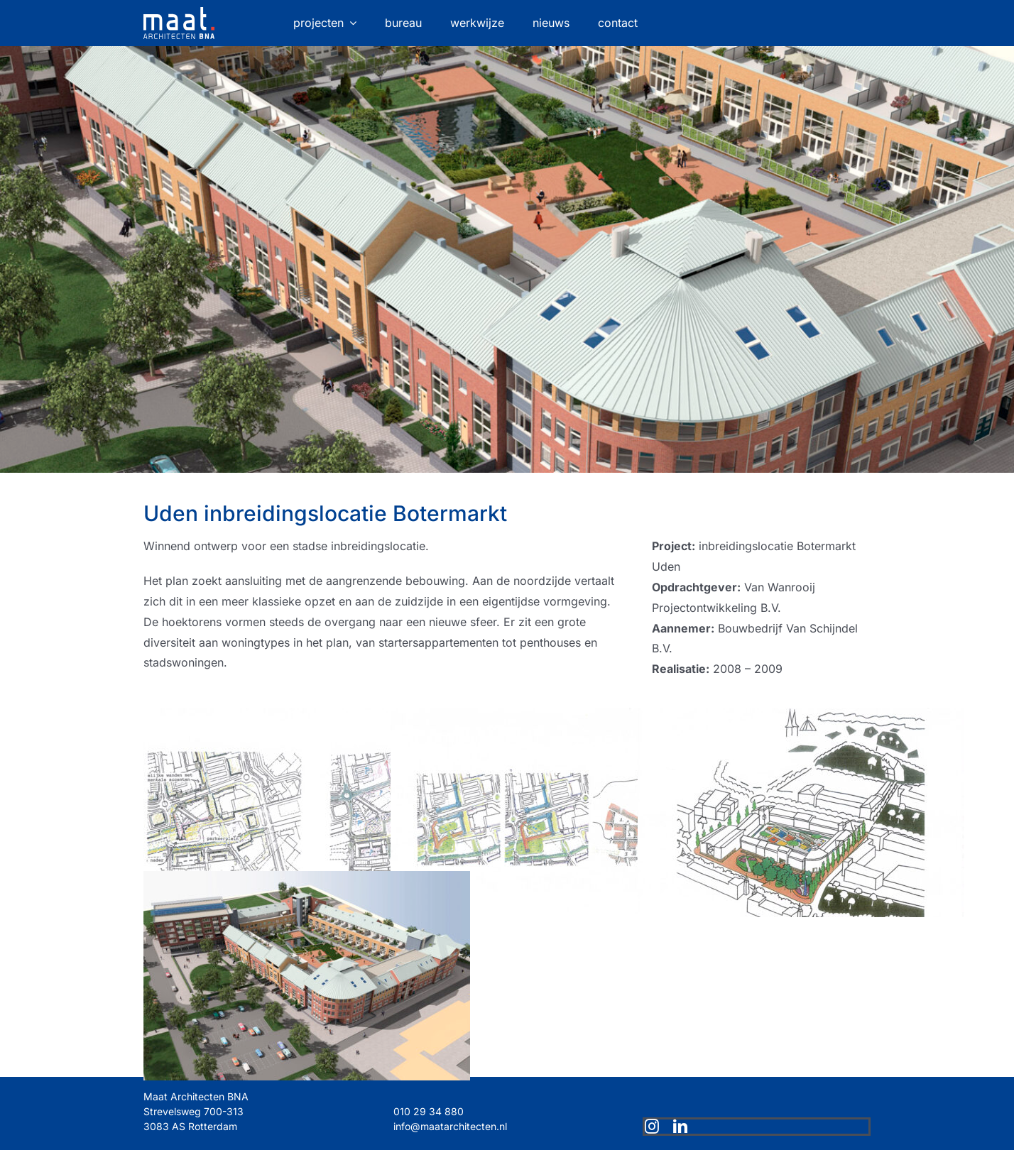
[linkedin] (680, 1126)
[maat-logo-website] (178, 13)
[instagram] (652, 1126)
